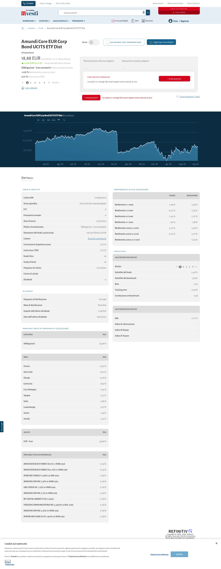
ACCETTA (179, 555)
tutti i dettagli (29, 88)
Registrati (185, 21)
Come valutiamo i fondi (188, 97)
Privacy (7, 563)
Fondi (41, 28)
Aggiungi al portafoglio (161, 42)
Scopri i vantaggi (46, 3)
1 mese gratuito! (174, 78)
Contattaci (29, 3)
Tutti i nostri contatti (63, 3)
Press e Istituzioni (193, 3)
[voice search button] (142, 12)
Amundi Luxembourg (97, 239)
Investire (31, 28)
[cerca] (96, 12)
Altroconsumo (158, 3)
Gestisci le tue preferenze (159, 555)
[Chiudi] (216, 545)
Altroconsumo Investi (175, 3)
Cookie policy (9, 566)
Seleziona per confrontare (125, 42)
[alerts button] (134, 21)
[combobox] (104, 12)
